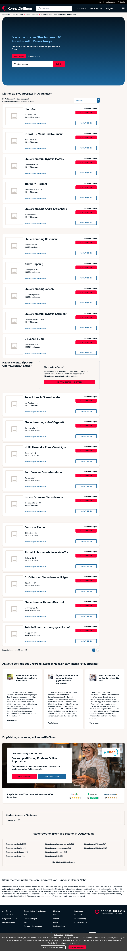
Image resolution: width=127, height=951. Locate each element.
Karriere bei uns (80, 922)
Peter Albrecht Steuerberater (43, 397)
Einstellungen (40, 911)
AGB (25, 915)
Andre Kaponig (34, 264)
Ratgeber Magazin (9, 919)
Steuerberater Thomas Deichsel (44, 602)
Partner (56, 919)
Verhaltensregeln (30, 919)
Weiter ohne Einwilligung (53, 947)
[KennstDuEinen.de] (17, 8)
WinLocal (78, 915)
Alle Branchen (96, 8)
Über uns (56, 911)
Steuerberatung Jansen (39, 288)
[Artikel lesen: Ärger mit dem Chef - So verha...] (50, 681)
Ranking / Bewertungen (33, 926)
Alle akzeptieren (77, 947)
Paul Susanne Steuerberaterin (43, 472)
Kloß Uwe (30, 109)
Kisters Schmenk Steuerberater (44, 497)
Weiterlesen (12, 720)
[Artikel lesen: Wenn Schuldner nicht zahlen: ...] (93, 681)
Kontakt (56, 922)
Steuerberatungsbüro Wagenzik (44, 422)
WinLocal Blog (80, 919)
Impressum (78, 911)
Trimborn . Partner (36, 183)
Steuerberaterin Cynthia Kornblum (46, 313)
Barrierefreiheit (59, 926)
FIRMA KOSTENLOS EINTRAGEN (69, 382)
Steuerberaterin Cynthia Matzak (44, 158)
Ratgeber (110, 8)
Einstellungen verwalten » (67, 943)
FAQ (25, 922)
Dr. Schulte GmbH (35, 338)
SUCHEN (59, 64)
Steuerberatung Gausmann (41, 239)
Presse (56, 915)
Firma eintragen (8, 922)
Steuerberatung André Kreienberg (46, 208)
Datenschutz (29, 911)
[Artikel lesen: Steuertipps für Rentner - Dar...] (10, 681)
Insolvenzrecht (13, 820)
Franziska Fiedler (35, 527)
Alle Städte (81, 8)
